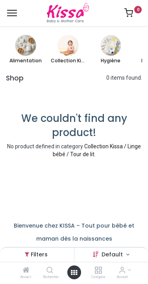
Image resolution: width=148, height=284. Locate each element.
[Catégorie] (98, 270)
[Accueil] (26, 270)
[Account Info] (122, 270)
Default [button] (113, 254)
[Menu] (12, 13)
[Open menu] (74, 272)
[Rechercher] (50, 270)
